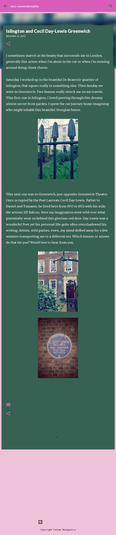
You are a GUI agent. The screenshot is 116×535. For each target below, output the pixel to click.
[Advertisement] (58, 481)
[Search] (110, 6)
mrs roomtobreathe (25, 6)
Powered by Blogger (58, 522)
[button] (8, 44)
